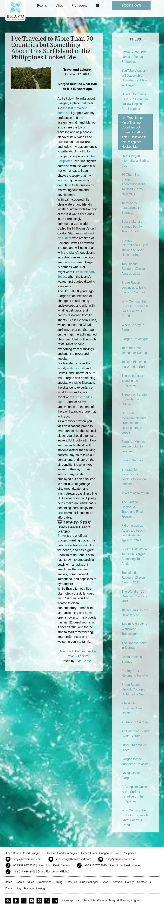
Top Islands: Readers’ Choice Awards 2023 (133, 268)
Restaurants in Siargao (132, 659)
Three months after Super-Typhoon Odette (135, 399)
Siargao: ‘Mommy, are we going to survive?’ (134, 446)
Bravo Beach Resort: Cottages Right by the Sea (133, 689)
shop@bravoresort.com (120, 859)
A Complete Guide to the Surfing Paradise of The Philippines (134, 794)
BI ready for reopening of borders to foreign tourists (134, 476)
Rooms (42, 5)
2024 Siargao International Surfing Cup (135, 160)
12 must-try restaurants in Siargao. (131, 207)
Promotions (79, 5)
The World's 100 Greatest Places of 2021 (135, 596)
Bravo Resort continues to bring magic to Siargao (134, 287)
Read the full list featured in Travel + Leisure (77, 653)
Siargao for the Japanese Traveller (135, 761)
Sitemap (67, 900)
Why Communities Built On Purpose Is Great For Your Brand (135, 308)
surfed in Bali (76, 368)
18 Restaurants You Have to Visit (135, 612)
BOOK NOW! (131, 5)
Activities (71, 882)
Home (8, 882)
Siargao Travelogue (135, 338)
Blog (18, 888)
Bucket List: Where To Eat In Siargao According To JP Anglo (135, 556)
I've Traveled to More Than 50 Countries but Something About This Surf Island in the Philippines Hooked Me (134, 132)
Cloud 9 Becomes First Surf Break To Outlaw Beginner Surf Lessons (135, 101)
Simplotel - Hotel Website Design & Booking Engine (107, 900)
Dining (58, 882)
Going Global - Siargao (132, 775)
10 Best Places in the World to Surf (134, 364)
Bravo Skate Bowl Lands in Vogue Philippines (134, 56)
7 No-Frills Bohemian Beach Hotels (133, 708)
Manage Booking (34, 888)
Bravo (61, 535)
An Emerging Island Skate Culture (135, 733)
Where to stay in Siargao (133, 327)
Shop (105, 882)
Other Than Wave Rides (134, 747)
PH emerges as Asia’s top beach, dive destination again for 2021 (133, 532)
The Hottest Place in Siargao (134, 645)
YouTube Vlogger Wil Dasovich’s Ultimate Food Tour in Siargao (135, 77)
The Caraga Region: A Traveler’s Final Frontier (132, 509)
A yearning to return (135, 493)
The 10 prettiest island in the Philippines (132, 380)
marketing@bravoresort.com (73, 859)
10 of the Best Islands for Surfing (134, 350)
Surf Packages (89, 882)
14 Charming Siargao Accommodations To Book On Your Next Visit (134, 184)
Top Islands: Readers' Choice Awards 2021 (133, 577)
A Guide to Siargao (135, 722)
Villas (59, 5)
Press (8, 888)
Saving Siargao (132, 460)
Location (116, 882)
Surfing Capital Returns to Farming (135, 673)
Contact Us (144, 882)
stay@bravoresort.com (27, 859)
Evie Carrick (84, 660)
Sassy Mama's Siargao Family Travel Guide (132, 226)
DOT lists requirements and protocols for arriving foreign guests (134, 423)
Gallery (129, 882)
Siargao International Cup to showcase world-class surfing (135, 247)
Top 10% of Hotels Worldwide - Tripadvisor (134, 629)
